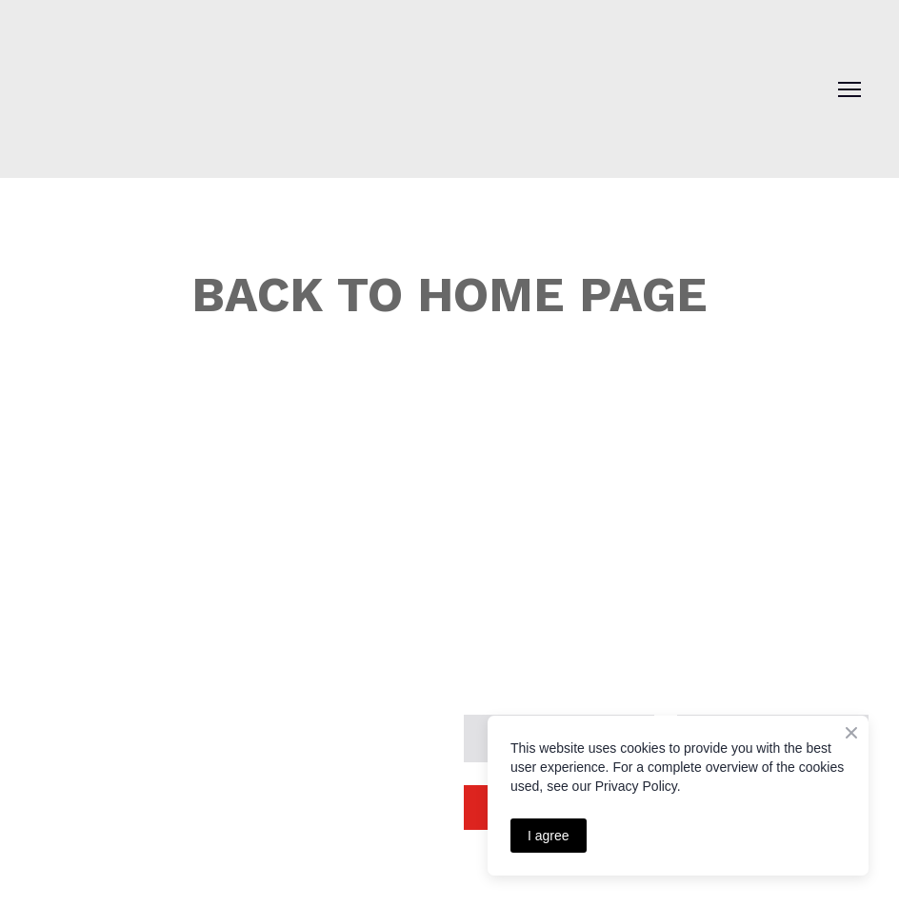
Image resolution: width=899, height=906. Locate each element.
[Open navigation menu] (849, 89)
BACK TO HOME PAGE (449, 294)
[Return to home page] (142, 74)
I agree (548, 835)
